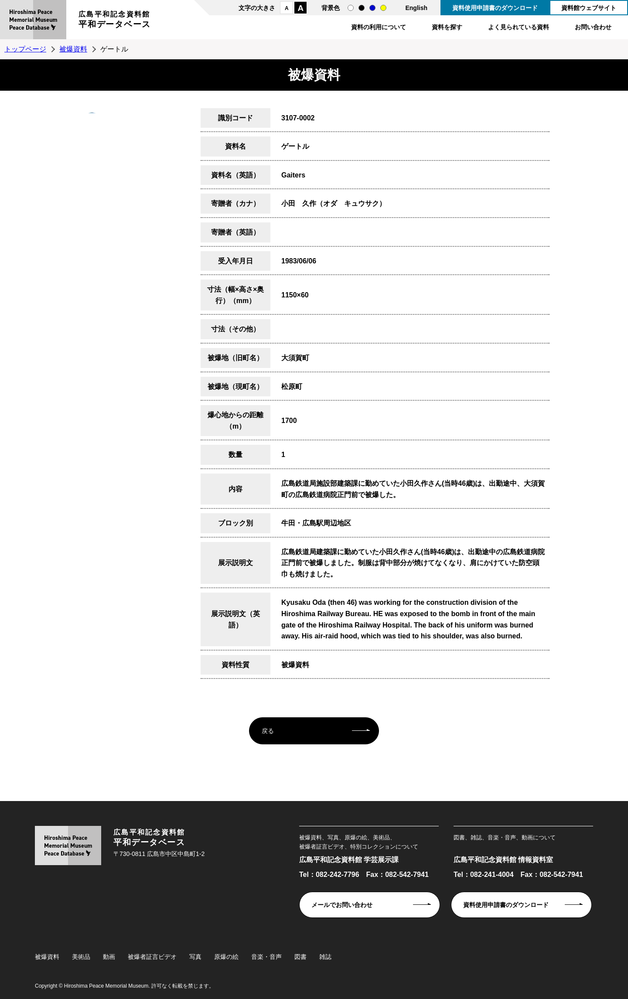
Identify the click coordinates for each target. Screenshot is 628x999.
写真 (195, 956)
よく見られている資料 (518, 27)
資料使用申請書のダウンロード (495, 7)
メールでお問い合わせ (341, 904)
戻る (268, 730)
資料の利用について (378, 27)
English (416, 7)
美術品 (81, 956)
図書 (300, 956)
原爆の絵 (226, 956)
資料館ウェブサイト (588, 7)
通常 (351, 8)
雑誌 (325, 956)
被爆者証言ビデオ (152, 956)
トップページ (25, 49)
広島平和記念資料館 (114, 20)
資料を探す (447, 27)
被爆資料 (73, 49)
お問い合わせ (593, 27)
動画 (109, 956)
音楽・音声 (266, 956)
